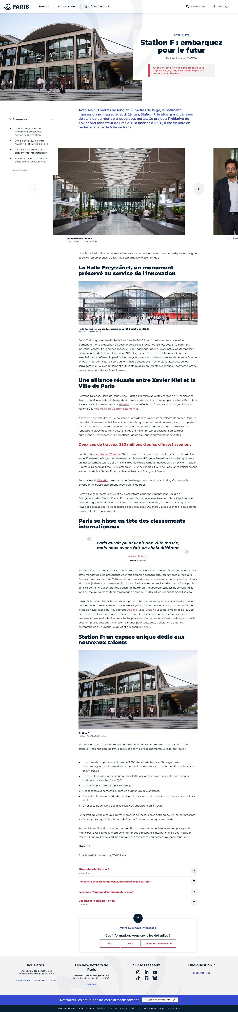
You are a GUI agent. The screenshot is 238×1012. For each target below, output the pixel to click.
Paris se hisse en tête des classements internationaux (31, 151)
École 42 (151, 609)
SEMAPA (124, 404)
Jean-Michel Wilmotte (107, 454)
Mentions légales (66, 1008)
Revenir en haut (20, 170)
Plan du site (174, 1008)
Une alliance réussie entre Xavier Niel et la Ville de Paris (31, 142)
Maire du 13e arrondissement (117, 408)
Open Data (135, 1008)
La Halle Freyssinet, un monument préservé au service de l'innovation (28, 131)
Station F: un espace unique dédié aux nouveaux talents (31, 160)
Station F (132, 609)
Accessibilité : (98, 1008)
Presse (123, 1008)
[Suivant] (199, 189)
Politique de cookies (154, 1008)
